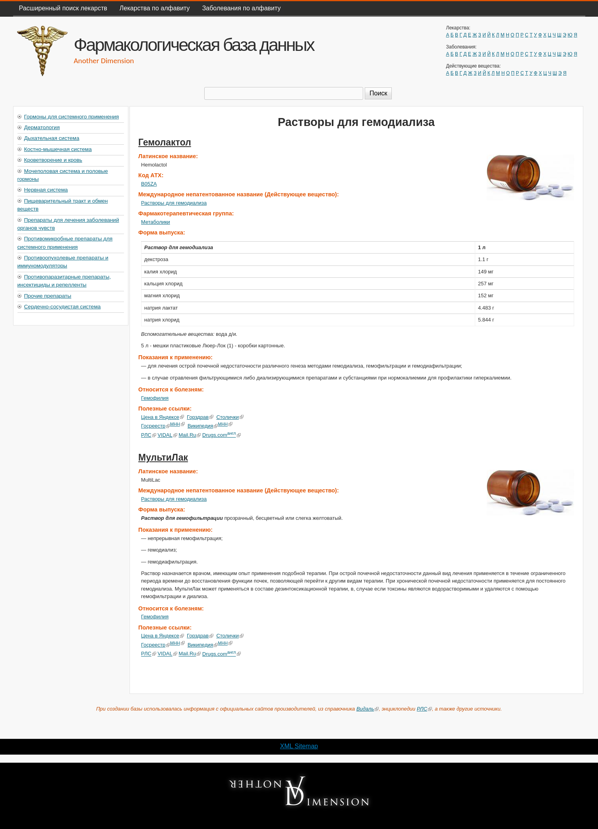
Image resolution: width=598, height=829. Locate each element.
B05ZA (149, 184)
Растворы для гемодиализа (174, 203)
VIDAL (167, 435)
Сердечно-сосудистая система (62, 307)
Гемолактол (164, 142)
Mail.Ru (189, 435)
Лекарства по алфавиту (155, 8)
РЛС (148, 435)
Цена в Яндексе (162, 417)
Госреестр (155, 426)
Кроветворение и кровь (53, 160)
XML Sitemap (299, 746)
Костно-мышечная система (58, 149)
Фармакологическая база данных (194, 44)
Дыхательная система (51, 138)
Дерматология (42, 127)
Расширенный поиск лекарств (63, 8)
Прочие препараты (48, 296)
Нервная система (46, 190)
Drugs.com (221, 435)
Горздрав (200, 417)
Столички (230, 417)
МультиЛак (163, 457)
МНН (177, 424)
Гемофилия (154, 398)
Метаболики (155, 222)
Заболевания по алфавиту (241, 8)
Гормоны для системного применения (71, 117)
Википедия (203, 426)
